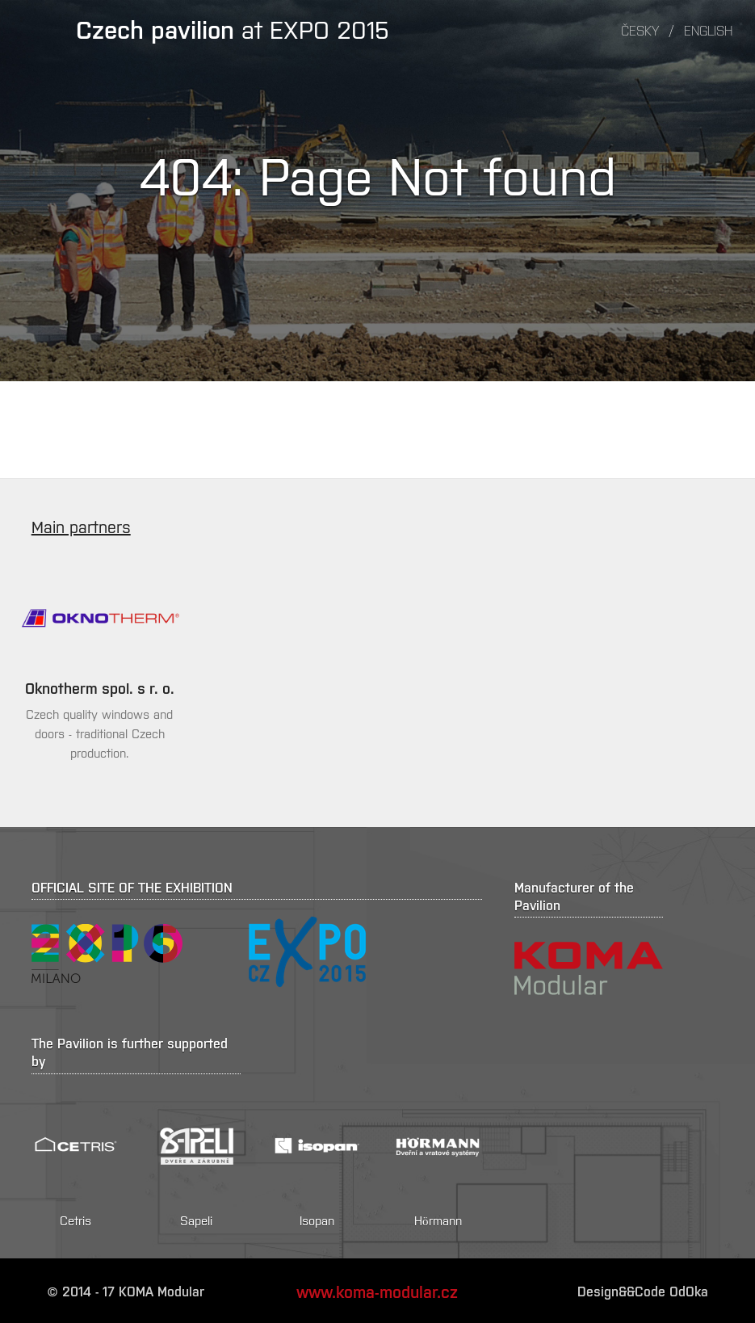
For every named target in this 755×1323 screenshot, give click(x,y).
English (708, 30)
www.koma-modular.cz (377, 1290)
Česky (640, 30)
